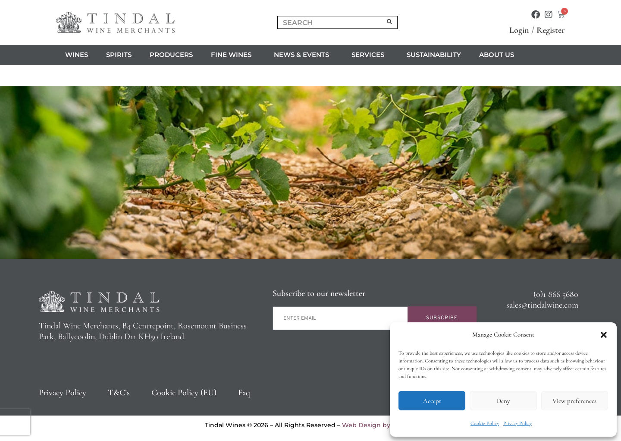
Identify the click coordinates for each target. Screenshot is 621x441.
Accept (432, 401)
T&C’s (119, 392)
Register (550, 30)
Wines (76, 54)
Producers (171, 54)
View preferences (574, 401)
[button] (603, 335)
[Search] (390, 22)
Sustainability (434, 54)
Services (370, 54)
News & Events (303, 54)
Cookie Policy (484, 423)
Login (519, 30)
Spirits (119, 54)
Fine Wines (233, 54)
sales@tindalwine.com (542, 305)
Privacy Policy (517, 423)
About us (498, 54)
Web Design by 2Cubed (379, 425)
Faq (244, 392)
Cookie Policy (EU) (183, 392)
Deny (503, 401)
